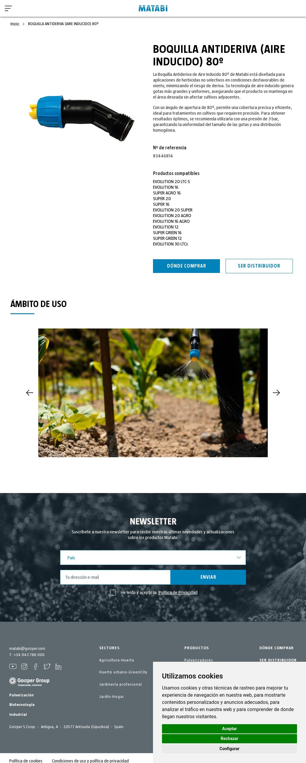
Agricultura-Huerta (116, 660)
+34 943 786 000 (29, 655)
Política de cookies (25, 755)
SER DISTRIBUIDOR (278, 660)
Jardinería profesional (120, 684)
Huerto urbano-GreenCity (123, 672)
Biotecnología (22, 699)
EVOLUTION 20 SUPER (172, 210)
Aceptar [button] (229, 728)
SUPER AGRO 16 (167, 193)
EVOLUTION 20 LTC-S (171, 181)
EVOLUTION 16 (165, 187)
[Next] (276, 393)
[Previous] (29, 393)
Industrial (18, 709)
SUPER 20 (162, 198)
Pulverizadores (198, 660)
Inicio (15, 24)
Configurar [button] (230, 748)
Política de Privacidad (178, 592)
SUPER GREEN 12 (167, 238)
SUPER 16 (161, 204)
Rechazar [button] (229, 738)
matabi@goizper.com (27, 649)
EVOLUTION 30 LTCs (170, 244)
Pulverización (21, 689)
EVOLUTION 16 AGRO (171, 221)
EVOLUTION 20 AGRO (172, 215)
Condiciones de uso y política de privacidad (90, 755)
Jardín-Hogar (111, 697)
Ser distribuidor (259, 266)
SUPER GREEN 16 (167, 232)
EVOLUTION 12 (166, 227)
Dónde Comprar (186, 266)
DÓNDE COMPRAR (276, 648)
